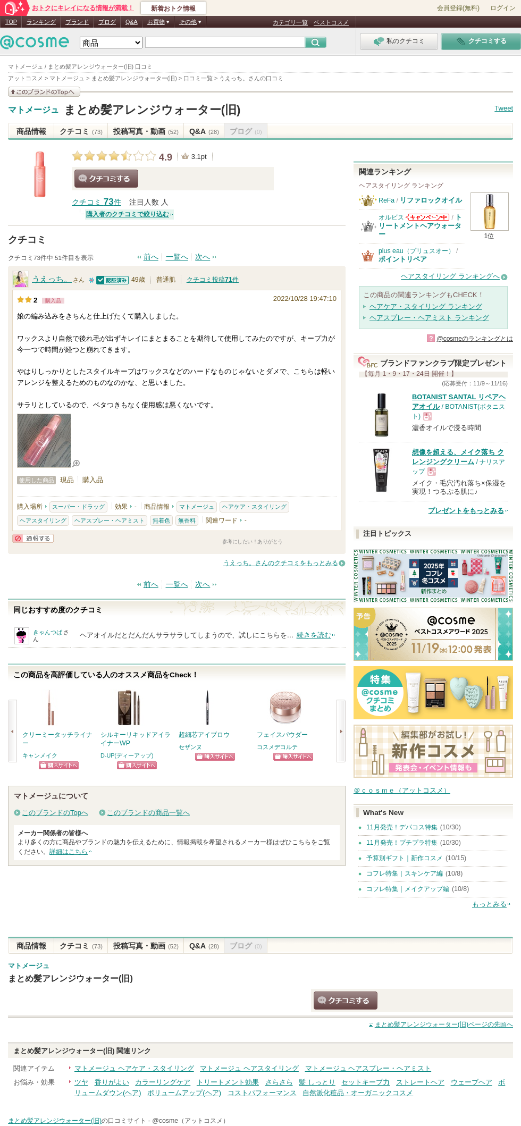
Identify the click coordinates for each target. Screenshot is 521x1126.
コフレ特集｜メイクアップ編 (407, 889)
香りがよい (112, 1082)
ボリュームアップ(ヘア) (184, 1093)
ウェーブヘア (471, 1082)
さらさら (279, 1082)
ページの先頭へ (444, 1024)
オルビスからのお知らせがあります (427, 217)
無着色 (161, 520)
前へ (151, 257)
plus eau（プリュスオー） (417, 251)
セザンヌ (190, 747)
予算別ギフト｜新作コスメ (404, 858)
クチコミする (106, 179)
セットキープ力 (365, 1082)
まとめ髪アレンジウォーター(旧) (152, 109)
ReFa (386, 200)
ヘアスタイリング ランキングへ (450, 276)
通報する (33, 538)
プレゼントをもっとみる (466, 511)
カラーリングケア (162, 1082)
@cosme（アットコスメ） (190, 1120)
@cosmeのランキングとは (474, 338)
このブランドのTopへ (55, 813)
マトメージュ (33, 110)
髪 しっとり (317, 1082)
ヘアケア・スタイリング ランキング (425, 306)
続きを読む (314, 635)
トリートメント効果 (228, 1082)
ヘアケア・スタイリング (254, 506)
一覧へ (177, 257)
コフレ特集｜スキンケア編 (404, 873)
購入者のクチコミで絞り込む (127, 214)
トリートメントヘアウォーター (420, 226)
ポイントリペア (403, 259)
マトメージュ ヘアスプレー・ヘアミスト (368, 1068)
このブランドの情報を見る (44, 92)
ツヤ (81, 1082)
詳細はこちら (68, 851)
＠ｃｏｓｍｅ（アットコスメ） (402, 790)
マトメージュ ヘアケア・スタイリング (134, 1068)
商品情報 (31, 131)
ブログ (107, 22)
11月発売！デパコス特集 (402, 827)
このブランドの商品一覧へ (148, 813)
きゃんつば (47, 632)
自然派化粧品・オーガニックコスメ (357, 1093)
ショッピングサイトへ (59, 765)
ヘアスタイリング (43, 520)
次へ (202, 257)
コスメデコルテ (277, 747)
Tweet (503, 108)
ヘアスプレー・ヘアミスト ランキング (429, 318)
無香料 (187, 520)
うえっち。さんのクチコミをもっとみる (280, 563)
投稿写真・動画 (146, 131)
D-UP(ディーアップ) (127, 755)
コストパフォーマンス (262, 1093)
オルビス (391, 217)
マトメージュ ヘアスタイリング (249, 1068)
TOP (11, 22)
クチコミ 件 (96, 202)
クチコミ (81, 131)
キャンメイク (39, 755)
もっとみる (489, 904)
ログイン (503, 8)
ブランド (77, 22)
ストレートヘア (420, 1082)
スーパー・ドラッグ (78, 506)
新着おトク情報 (173, 8)
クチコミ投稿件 (213, 279)
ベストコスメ (331, 22)
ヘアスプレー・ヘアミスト (109, 520)
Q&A (131, 22)
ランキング (41, 22)
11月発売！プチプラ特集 (402, 842)
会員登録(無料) (458, 8)
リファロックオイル (431, 200)
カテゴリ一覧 (290, 22)
